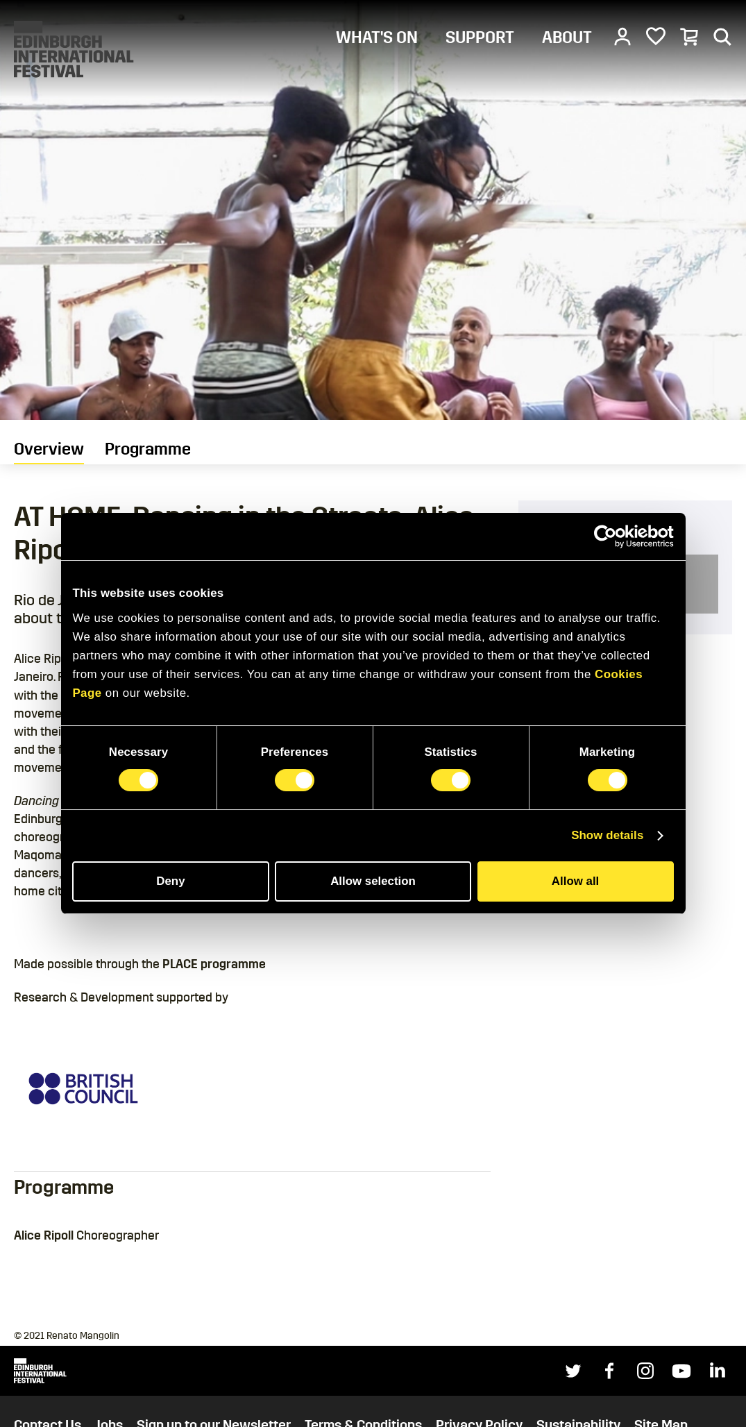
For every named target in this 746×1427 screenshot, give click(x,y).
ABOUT (567, 37)
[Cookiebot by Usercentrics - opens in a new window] (613, 536)
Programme (148, 449)
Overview (49, 449)
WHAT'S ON (377, 37)
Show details (607, 835)
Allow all (575, 881)
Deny (170, 881)
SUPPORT (480, 37)
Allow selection (373, 881)
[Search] (722, 36)
